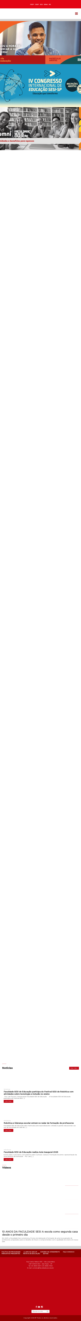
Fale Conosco (68, 1252)
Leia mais (8, 1101)
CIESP (37, 4)
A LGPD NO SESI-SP (30, 1252)
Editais (45, 1253)
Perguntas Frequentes (11, 1253)
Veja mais (74, 1068)
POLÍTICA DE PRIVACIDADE (11, 1252)
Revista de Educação (31, 1253)
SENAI (46, 4)
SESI (41, 4)
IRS (50, 4)
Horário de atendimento (50, 1252)
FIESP (32, 4)
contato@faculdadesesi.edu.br (43, 1268)
